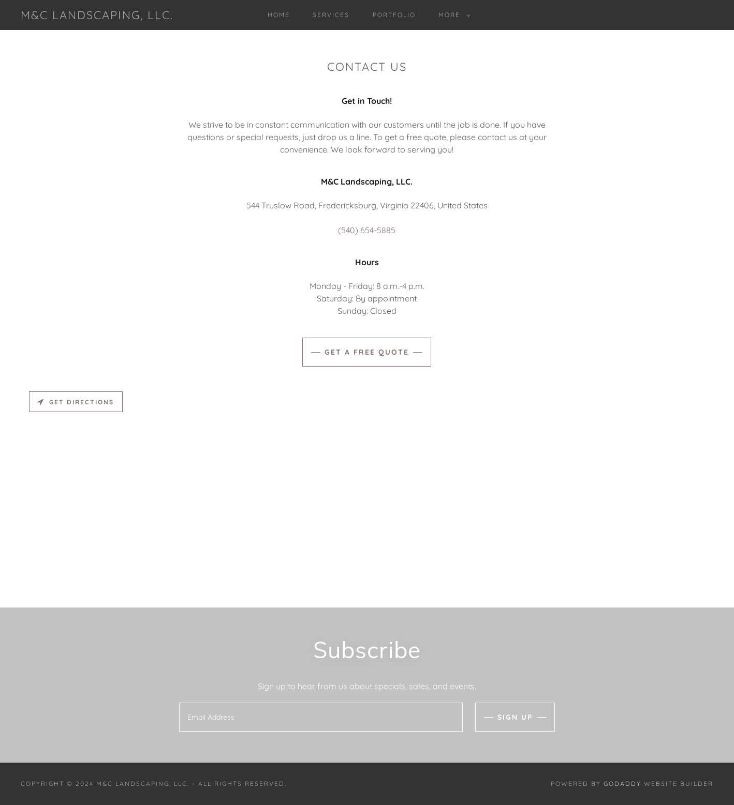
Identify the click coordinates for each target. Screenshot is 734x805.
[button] (452, 15)
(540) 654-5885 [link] (366, 230)
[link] (97, 16)
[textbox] (320, 717)
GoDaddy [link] (622, 783)
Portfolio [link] (394, 15)
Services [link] (331, 15)
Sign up (515, 717)
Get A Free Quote (367, 352)
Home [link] (279, 15)
